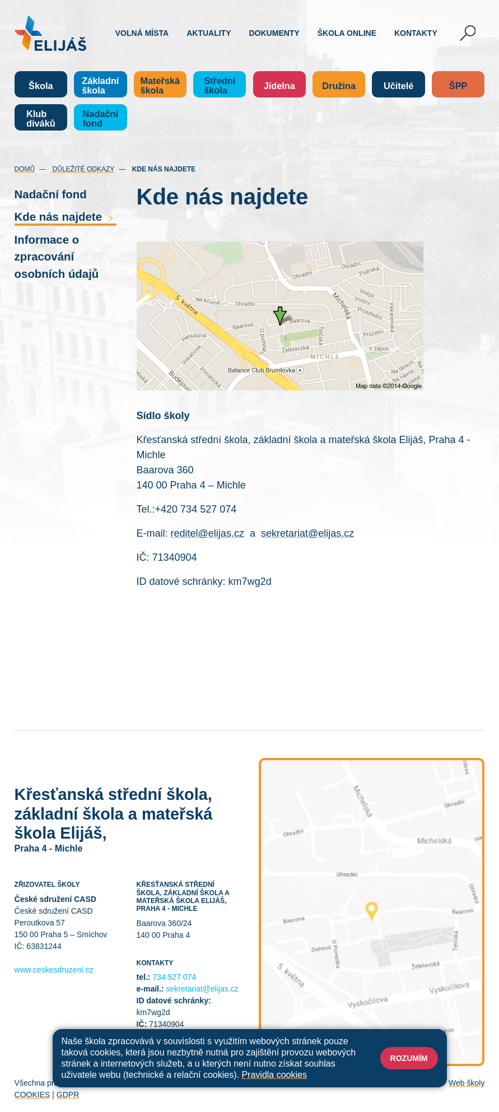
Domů (25, 169)
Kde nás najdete (65, 217)
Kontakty (415, 33)
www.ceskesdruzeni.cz (54, 969)
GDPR (68, 1094)
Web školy (466, 1082)
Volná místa (142, 33)
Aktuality (208, 33)
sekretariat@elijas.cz (307, 533)
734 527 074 (174, 977)
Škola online (347, 33)
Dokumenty (274, 33)
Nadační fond (51, 194)
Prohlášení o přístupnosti (308, 1082)
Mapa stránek (201, 1082)
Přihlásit (245, 1082)
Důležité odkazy (82, 169)
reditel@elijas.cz (207, 533)
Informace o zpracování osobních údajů (57, 257)
